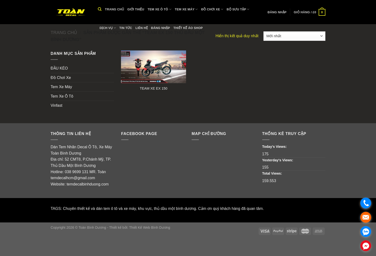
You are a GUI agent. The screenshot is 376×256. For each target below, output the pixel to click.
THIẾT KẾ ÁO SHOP (188, 28)
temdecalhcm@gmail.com (73, 178)
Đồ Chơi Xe (212, 9)
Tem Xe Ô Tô (159, 9)
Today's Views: (275, 147)
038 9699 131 (76, 172)
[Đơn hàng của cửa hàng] (294, 36)
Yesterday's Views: (278, 160)
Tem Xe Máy (186, 9)
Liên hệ (141, 28)
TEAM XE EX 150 (153, 88)
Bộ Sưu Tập (238, 9)
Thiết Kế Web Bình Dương (149, 227)
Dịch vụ (108, 28)
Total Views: (272, 173)
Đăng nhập (160, 28)
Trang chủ (114, 9)
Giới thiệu (135, 9)
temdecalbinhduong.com (87, 184)
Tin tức (125, 28)
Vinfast (56, 105)
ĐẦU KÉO (59, 68)
